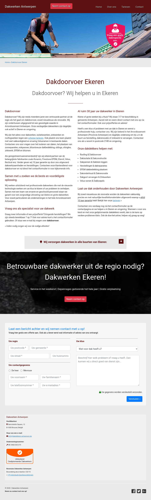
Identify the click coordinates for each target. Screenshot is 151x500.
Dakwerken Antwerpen (20, 6)
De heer (14, 370)
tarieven (116, 200)
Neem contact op (61, 6)
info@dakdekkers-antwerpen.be (20, 436)
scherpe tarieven (36, 138)
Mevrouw (26, 370)
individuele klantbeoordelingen (20, 475)
